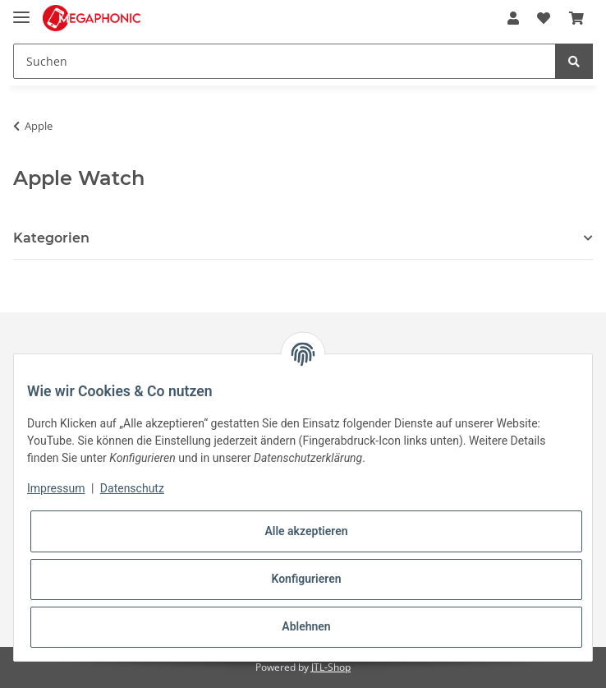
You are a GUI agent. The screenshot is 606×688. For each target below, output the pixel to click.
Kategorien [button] (51, 238)
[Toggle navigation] (21, 10)
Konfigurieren (306, 578)
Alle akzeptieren (305, 531)
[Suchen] (284, 61)
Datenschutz (132, 488)
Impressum (56, 488)
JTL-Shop (331, 667)
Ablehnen (306, 626)
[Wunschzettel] (543, 18)
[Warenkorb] (576, 18)
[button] (513, 18)
